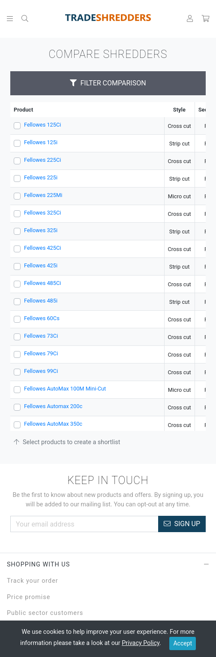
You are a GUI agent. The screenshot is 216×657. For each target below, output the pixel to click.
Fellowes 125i (40, 142)
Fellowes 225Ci (42, 160)
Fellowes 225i (40, 177)
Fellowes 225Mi (43, 195)
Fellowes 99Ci (41, 371)
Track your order (32, 580)
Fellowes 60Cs (42, 318)
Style (179, 109)
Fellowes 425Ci (42, 248)
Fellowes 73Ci (41, 336)
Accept (182, 643)
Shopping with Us (108, 564)
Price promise (28, 597)
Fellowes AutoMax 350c (53, 424)
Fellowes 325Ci (42, 212)
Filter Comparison (108, 83)
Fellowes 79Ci (41, 353)
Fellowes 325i (40, 230)
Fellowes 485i (40, 300)
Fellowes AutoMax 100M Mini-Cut (65, 388)
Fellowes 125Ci (42, 124)
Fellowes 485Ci (42, 283)
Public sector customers (45, 613)
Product (23, 109)
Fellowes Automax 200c (53, 406)
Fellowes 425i (40, 265)
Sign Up (182, 524)
